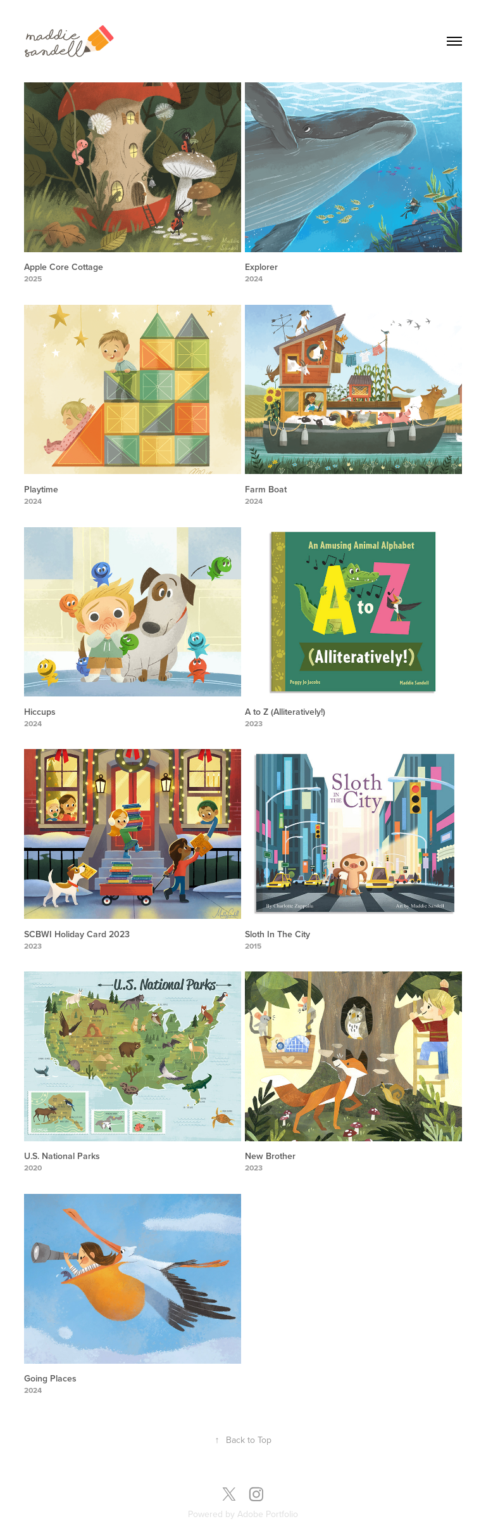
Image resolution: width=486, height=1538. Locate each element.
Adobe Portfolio (267, 1514)
